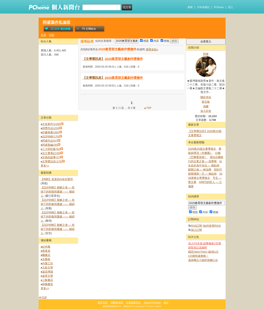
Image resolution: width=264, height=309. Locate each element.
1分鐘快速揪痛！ (198, 255)
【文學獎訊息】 (113, 59)
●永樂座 (45, 259)
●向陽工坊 (47, 263)
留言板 (206, 101)
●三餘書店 (47, 280)
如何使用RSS (212, 225)
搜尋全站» (152, 49)
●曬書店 (45, 255)
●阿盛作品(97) (49, 140)
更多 (45, 165)
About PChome (152, 302)
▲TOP (147, 107)
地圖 (206, 106)
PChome (219, 7)
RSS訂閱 (196, 225)
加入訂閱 (196, 229)
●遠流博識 (47, 271)
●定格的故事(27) (51, 157)
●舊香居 (45, 250)
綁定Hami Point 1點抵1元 (203, 251)
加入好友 (205, 110)
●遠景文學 (47, 275)
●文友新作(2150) (51, 124)
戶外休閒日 (203, 7)
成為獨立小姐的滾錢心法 (203, 260)
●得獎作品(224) (50, 128)
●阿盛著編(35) (49, 144)
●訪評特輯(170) (50, 136)
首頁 (43, 35)
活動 (51, 35)
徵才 (166, 302)
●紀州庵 (45, 246)
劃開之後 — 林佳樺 (199, 169)
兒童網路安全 (133, 302)
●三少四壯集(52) (51, 149)
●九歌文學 (47, 267)
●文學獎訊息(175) (51, 161)
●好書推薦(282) (50, 132)
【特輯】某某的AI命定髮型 (57, 179)
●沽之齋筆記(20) (51, 153)
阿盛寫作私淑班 (56, 22)
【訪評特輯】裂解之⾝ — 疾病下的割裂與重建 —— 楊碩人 (58, 191)
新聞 (190, 7)
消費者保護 (117, 302)
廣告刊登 (103, 302)
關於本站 (205, 97)
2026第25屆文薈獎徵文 (202, 148)
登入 (230, 7)
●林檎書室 (47, 284)
